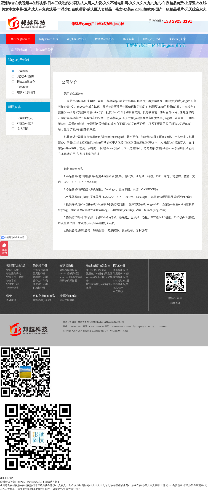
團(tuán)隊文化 (26, 81)
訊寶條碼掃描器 (68, 280)
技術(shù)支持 (177, 38)
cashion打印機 (40, 270)
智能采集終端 (13, 273)
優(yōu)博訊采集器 (96, 270)
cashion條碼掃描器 (70, 273)
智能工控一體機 (15, 277)
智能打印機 (12, 270)
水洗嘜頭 (118, 291)
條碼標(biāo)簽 (121, 270)
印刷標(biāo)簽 (121, 273)
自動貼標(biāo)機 (42, 300)
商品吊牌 (118, 287)
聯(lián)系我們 (44, 49)
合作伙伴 (23, 86)
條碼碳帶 (11, 300)
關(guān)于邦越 (48, 38)
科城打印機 (39, 287)
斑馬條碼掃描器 (68, 270)
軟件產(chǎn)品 (104, 38)
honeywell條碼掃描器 (71, 277)
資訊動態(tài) (19, 49)
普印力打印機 (40, 280)
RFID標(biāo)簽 (121, 280)
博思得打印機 (40, 284)
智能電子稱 (12, 284)
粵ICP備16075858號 (119, 331)
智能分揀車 (12, 287)
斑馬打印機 (39, 273)
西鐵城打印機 (40, 277)
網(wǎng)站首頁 (20, 38)
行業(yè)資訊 (25, 123)
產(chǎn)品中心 (76, 38)
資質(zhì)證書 (25, 76)
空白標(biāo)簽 (121, 284)
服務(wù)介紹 (151, 38)
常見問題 (23, 128)
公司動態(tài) (25, 118)
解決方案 (128, 38)
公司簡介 (23, 70)
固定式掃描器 (67, 300)
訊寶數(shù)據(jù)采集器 (99, 273)
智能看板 (11, 280)
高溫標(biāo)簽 (121, 277)
